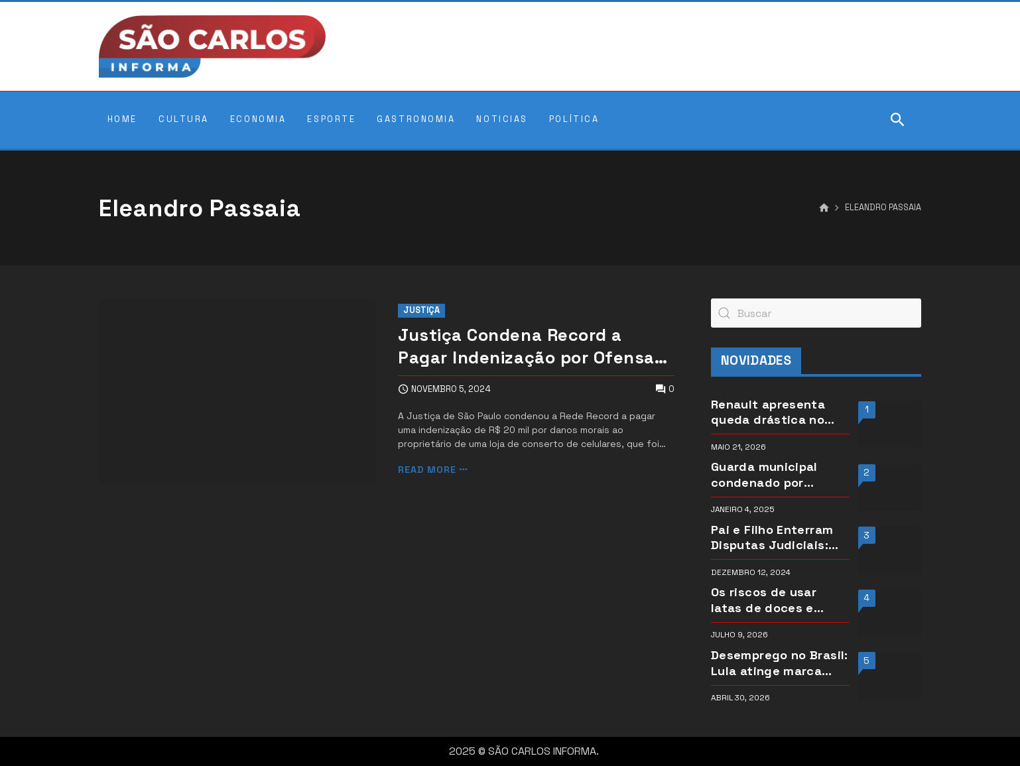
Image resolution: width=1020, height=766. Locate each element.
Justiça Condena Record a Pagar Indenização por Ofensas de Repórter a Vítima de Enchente (531, 346)
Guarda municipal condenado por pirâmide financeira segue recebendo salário (771, 474)
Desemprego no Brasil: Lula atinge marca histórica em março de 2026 (780, 662)
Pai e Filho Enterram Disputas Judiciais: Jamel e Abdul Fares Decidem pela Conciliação (772, 537)
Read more (427, 470)
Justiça (421, 310)
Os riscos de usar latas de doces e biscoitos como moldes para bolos (767, 599)
